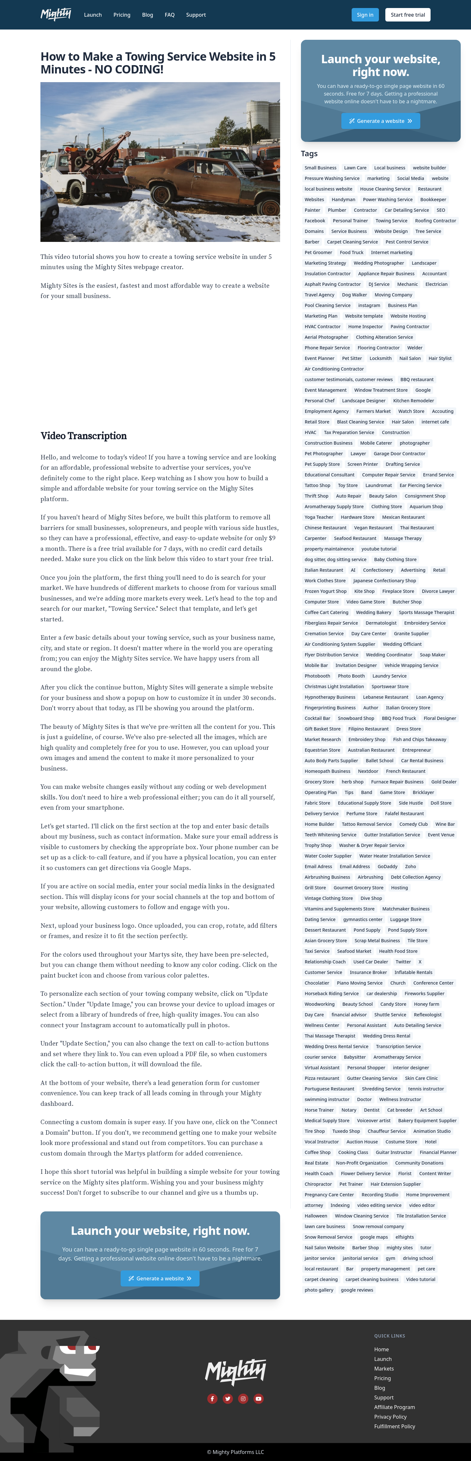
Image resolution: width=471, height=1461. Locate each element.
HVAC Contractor (323, 326)
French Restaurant (405, 771)
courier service (320, 1057)
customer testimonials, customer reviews (349, 379)
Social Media (410, 178)
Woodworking (320, 1004)
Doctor (364, 1099)
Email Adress (318, 866)
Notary (348, 1110)
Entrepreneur (416, 750)
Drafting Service (403, 464)
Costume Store (401, 1142)
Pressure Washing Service (332, 178)
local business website (329, 189)
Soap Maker (432, 655)
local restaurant (321, 1269)
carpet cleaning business (372, 1279)
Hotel (430, 1142)
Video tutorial (420, 1279)
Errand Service (438, 475)
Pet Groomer (318, 252)
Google (423, 390)
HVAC (310, 432)
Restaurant (430, 189)
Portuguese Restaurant (330, 1089)
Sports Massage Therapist (426, 612)
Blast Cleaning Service (360, 422)
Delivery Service (322, 813)
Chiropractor (318, 1184)
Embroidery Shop (366, 739)
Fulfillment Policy (394, 1426)
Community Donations (419, 1163)
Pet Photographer (324, 453)
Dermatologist (381, 623)
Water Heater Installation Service (394, 856)
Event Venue (441, 835)
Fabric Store (317, 803)
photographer (415, 443)
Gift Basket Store (323, 729)
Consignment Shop (425, 496)
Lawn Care (355, 168)
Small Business (321, 168)
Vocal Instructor (322, 1142)
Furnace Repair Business (397, 782)
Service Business (349, 231)
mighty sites (400, 1247)
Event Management (326, 390)
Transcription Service (398, 1046)
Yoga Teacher (319, 517)
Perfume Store (362, 813)
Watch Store (411, 411)
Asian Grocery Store (326, 940)
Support (196, 14)
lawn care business (325, 1226)
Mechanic (407, 284)
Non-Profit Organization (361, 1163)
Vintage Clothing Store (329, 898)
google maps (374, 1237)
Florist (405, 1173)
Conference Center (433, 983)
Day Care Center (368, 633)
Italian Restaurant (324, 570)
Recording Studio (380, 1195)
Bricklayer (423, 792)
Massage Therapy (403, 538)
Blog (148, 14)
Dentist (372, 1110)
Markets (384, 1368)
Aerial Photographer (326, 337)
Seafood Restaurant (355, 538)
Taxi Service (317, 951)
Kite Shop (364, 591)
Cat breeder (400, 1110)
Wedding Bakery (373, 612)
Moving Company (393, 295)
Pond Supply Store (407, 930)
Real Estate (317, 1163)
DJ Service (379, 284)
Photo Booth (351, 676)
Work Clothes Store (325, 580)
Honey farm (427, 1004)
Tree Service (428, 231)
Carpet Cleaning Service (352, 242)
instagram (369, 305)
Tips (349, 792)
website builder (429, 168)
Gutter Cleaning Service (372, 1078)
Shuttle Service (390, 1015)
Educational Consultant (330, 475)
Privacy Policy (390, 1416)
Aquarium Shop (426, 506)
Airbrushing (370, 877)
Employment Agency (327, 411)
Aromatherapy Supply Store (334, 506)
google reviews (357, 1290)
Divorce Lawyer (438, 591)
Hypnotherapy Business (330, 697)
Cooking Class (353, 1152)
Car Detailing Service (407, 210)
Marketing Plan (321, 316)
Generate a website (160, 1278)
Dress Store (409, 729)
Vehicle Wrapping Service (412, 665)
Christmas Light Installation (334, 686)
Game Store (392, 792)
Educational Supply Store (364, 803)
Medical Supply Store (327, 1120)
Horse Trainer (319, 1110)
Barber (312, 242)
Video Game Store (366, 602)
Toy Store (348, 485)
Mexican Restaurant (403, 517)
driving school (418, 1258)
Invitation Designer (356, 665)
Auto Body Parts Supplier (331, 760)
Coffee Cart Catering (326, 612)
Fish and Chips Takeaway (419, 739)
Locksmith (381, 358)
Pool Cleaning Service (328, 305)
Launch (93, 14)
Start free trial (408, 14)
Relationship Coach (325, 962)
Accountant (434, 273)
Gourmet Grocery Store (358, 887)
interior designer (411, 1067)
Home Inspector (365, 326)
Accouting (443, 411)
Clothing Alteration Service (384, 337)
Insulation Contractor (328, 273)
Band (367, 792)
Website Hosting (408, 316)
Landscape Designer (363, 400)
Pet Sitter (352, 358)
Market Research (323, 739)
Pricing (123, 14)
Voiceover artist (373, 1120)
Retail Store (317, 422)
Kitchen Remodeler (413, 400)
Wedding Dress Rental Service (337, 1046)
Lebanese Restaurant (385, 697)
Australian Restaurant (371, 750)
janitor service (320, 1258)
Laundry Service (390, 676)
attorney (314, 1205)
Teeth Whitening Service (330, 835)
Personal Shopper (366, 1067)
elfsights (405, 1237)
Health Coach (319, 1173)
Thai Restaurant (417, 528)
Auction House (362, 1142)
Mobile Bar (316, 665)
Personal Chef (320, 400)
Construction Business (329, 443)
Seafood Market (354, 951)
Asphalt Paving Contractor (333, 284)
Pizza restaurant (322, 1078)
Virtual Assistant (322, 1067)
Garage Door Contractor (399, 453)
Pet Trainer (351, 1184)
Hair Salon (403, 422)
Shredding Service (381, 1089)
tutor (426, 1247)
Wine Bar (445, 824)
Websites (314, 199)
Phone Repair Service (327, 348)
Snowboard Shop (356, 718)
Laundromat (378, 485)
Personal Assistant (366, 1025)
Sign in (365, 14)
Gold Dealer (444, 782)
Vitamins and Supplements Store (340, 909)
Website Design (391, 231)
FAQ (170, 14)
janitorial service (360, 1258)
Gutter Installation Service (392, 835)
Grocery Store (319, 782)
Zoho (410, 866)
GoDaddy (388, 866)
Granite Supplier (411, 633)
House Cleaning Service (385, 189)
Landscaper (424, 263)
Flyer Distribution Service (331, 655)
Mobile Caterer (376, 443)
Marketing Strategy (325, 263)
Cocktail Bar (317, 718)
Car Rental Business (422, 760)
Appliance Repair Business (386, 273)
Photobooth (317, 676)
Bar (350, 1269)
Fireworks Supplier (424, 993)
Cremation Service (324, 633)
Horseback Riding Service (332, 993)
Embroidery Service (425, 623)
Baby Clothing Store (395, 559)
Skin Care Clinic (421, 1078)
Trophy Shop (318, 845)
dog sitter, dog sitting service (336, 559)
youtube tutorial (379, 549)
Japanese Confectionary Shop (385, 580)
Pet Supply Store (322, 464)
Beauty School (357, 1004)
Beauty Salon (383, 496)
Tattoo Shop (317, 485)
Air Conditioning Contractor (334, 369)
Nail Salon (410, 358)
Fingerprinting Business (330, 708)
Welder (415, 348)
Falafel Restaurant (404, 813)
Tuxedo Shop (346, 1131)
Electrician (436, 284)
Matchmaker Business (406, 909)
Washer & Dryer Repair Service (372, 845)
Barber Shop (365, 1247)
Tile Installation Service (421, 1216)
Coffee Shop (318, 1152)
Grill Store (315, 887)
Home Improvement (428, 1195)
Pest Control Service (407, 242)
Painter (312, 210)
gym (390, 1258)
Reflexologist (427, 1015)
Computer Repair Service (388, 475)
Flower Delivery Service (365, 1173)
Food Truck (351, 252)
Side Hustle (411, 803)
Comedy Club (413, 824)
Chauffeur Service (387, 1131)
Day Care (314, 1015)
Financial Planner (438, 1152)
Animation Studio (432, 1131)
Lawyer (358, 453)
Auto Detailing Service (417, 1025)
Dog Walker (354, 295)
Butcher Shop (407, 602)
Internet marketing (392, 252)
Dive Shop (371, 898)
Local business (390, 168)
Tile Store (418, 940)
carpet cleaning (321, 1279)
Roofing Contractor (435, 221)
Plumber (337, 210)
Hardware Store (358, 517)
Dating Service (320, 919)
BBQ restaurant (416, 379)
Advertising (413, 570)
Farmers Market (373, 411)
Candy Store (394, 1004)
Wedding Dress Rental (386, 1036)
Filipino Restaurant (368, 729)
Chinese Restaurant (326, 528)
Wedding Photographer (379, 263)
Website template (364, 316)
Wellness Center (322, 1025)
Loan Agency (429, 697)
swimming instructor (327, 1099)
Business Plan (402, 305)
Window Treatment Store (380, 390)
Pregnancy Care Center (329, 1195)
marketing (378, 178)
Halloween (316, 1216)
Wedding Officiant (402, 644)
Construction (395, 432)
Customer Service (323, 972)
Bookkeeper (433, 199)
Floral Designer (440, 718)
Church (398, 983)
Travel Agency (320, 295)
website (440, 178)
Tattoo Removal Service (367, 824)
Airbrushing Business (327, 877)
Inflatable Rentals (413, 972)
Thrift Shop (317, 496)
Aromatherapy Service (397, 1057)
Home (381, 1349)
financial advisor (349, 1015)
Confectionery (378, 570)
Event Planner (320, 358)
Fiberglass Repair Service (331, 623)
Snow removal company (378, 1226)
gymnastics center (362, 919)
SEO (441, 210)
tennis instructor (426, 1089)
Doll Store (441, 803)
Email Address (355, 866)
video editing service (379, 1205)
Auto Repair (349, 496)
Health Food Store (398, 951)
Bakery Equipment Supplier (427, 1120)
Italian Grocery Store (408, 708)
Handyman (343, 199)
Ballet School (379, 760)
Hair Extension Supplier (396, 1184)
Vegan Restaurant (373, 528)
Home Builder (319, 824)
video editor (422, 1205)
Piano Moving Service (359, 983)
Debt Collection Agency (416, 877)
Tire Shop (315, 1131)
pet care (426, 1269)
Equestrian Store (322, 750)
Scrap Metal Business (377, 940)
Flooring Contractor (379, 348)
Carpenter (316, 538)
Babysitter (355, 1057)
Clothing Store (387, 506)
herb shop (353, 782)
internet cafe (435, 422)
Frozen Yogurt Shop (326, 591)
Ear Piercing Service (421, 485)
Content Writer (435, 1173)
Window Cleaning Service (362, 1216)
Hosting (399, 887)
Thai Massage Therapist (330, 1036)
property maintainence (329, 549)
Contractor (365, 210)
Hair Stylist (440, 358)
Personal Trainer (350, 221)
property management (385, 1269)
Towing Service (391, 221)
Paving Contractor (410, 326)
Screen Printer (362, 464)
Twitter (403, 962)
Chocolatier (317, 983)
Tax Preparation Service (349, 432)
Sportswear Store (390, 686)
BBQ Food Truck (399, 718)
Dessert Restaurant (325, 930)
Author (371, 708)
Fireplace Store (398, 591)
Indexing (340, 1205)
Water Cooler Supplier (328, 856)
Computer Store (322, 602)
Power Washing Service (388, 199)
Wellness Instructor (400, 1099)
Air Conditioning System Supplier (340, 644)
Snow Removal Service (329, 1237)
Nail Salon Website (325, 1247)
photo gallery (319, 1290)
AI (353, 570)
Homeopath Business (327, 771)
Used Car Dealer (371, 962)
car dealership (381, 993)
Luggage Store (405, 919)
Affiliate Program (394, 1407)
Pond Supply (367, 930)
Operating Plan (321, 792)
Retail (439, 570)
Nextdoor (368, 771)
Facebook (315, 221)
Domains (314, 231)
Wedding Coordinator (389, 655)
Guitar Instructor (394, 1152)
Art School (431, 1110)
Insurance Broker (368, 972)
